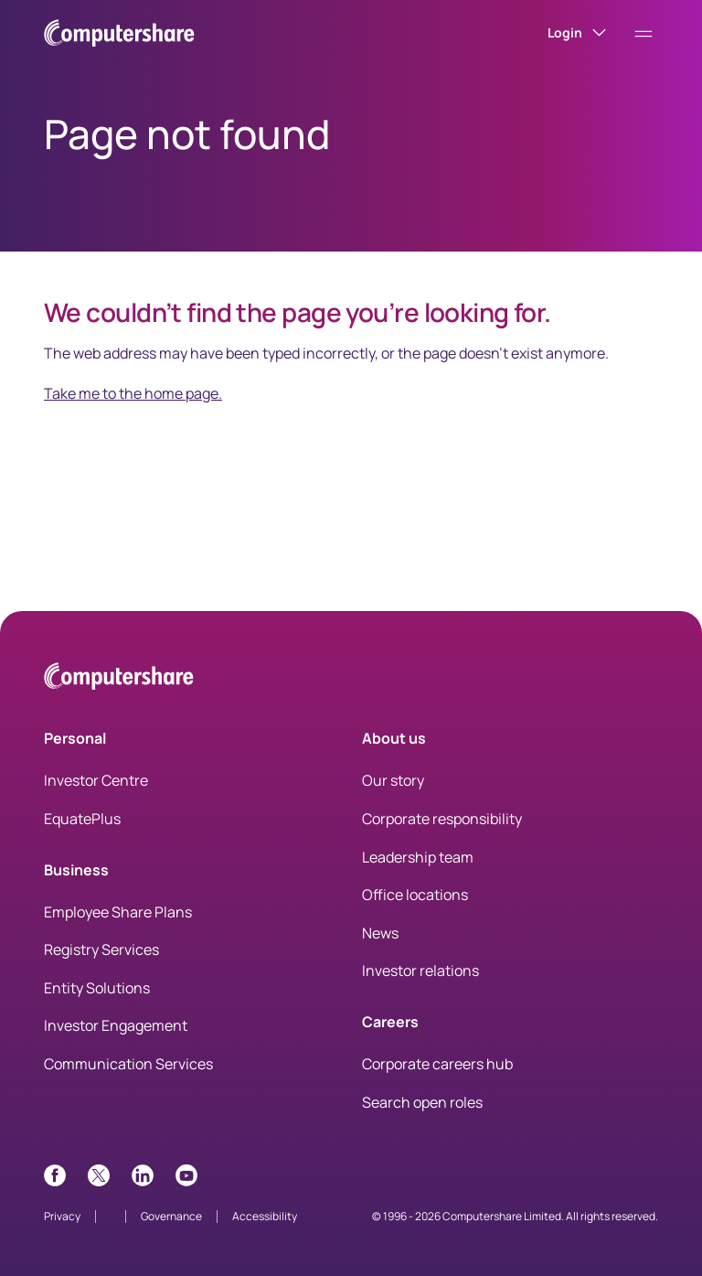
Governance (171, 1216)
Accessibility (264, 1216)
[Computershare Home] (119, 679)
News (380, 933)
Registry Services (101, 949)
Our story (393, 780)
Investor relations (420, 970)
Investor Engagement (115, 1025)
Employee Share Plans (118, 912)
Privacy (62, 1216)
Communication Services (128, 1064)
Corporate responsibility (442, 819)
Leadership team (417, 857)
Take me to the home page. (133, 393)
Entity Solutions (97, 988)
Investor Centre (96, 780)
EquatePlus (82, 819)
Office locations (415, 895)
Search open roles (422, 1102)
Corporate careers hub (437, 1064)
